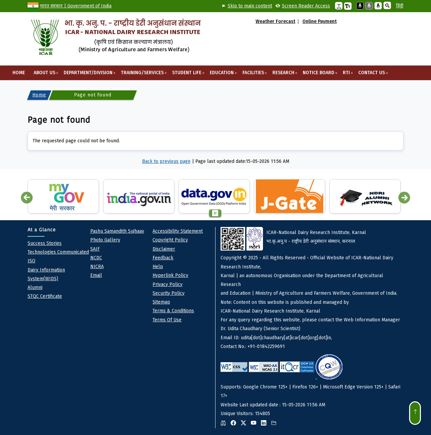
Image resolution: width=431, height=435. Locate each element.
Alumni (35, 287)
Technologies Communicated (58, 252)
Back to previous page (166, 161)
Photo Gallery (105, 240)
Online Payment (319, 21)
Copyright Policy (170, 240)
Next (404, 198)
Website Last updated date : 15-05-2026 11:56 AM (312, 327)
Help (158, 266)
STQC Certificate (45, 296)
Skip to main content (250, 6)
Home (18, 73)
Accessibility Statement (178, 231)
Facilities (253, 75)
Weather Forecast (275, 21)
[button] (338, 5)
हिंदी (399, 6)
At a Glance (42, 230)
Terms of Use (167, 320)
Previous (27, 198)
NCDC (96, 258)
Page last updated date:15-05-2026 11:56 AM (242, 161)
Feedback (163, 258)
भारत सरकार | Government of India (75, 6)
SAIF (95, 249)
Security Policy (169, 293)
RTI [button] (346, 75)
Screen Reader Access (306, 6)
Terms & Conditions (173, 311)
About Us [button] (44, 75)
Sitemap (161, 302)
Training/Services (142, 75)
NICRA (97, 266)
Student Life (187, 75)
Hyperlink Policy (170, 275)
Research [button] (283, 75)
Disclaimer (164, 249)
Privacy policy (168, 284)
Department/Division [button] (88, 75)
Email (96, 275)
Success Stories (45, 243)
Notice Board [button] (318, 75)
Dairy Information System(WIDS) (46, 274)
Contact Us (371, 75)
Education (222, 75)
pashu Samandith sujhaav (117, 231)
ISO (31, 261)
